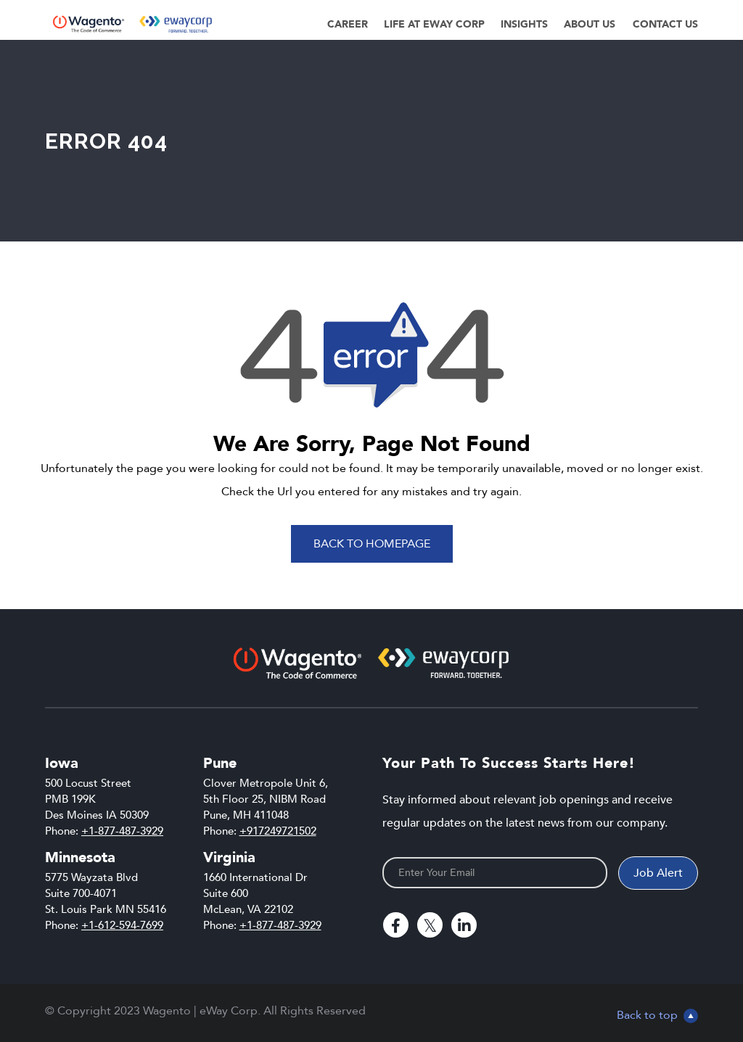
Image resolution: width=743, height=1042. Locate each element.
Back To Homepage (371, 544)
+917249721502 (277, 831)
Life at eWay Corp (434, 24)
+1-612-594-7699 (122, 925)
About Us (589, 24)
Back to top (657, 1015)
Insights (524, 24)
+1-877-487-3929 (122, 831)
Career (347, 24)
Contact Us (665, 24)
